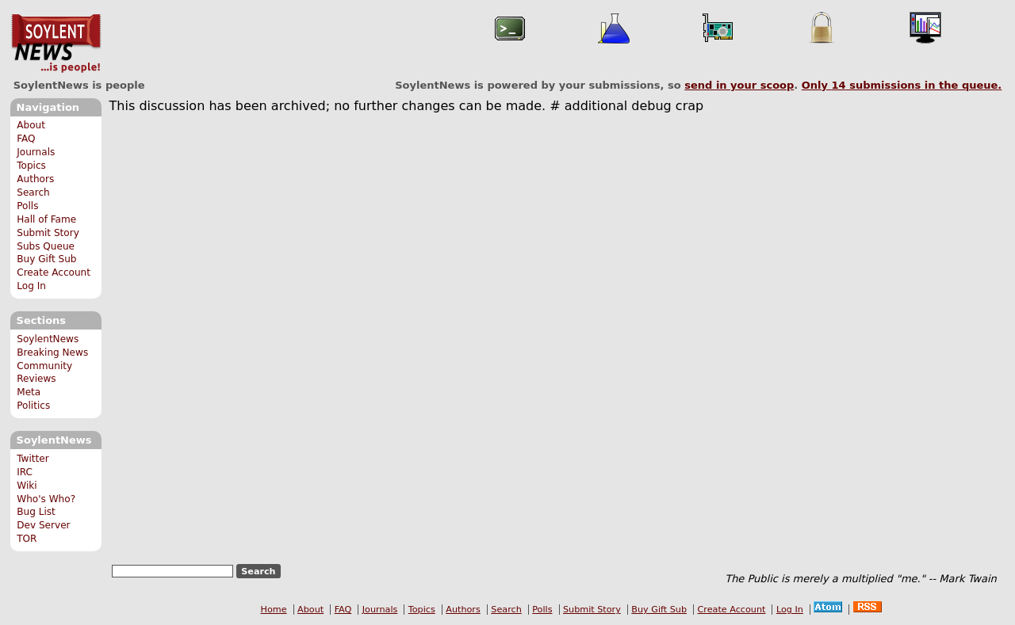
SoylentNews (56, 43)
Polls (27, 206)
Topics (31, 165)
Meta (28, 392)
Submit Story (48, 232)
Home (274, 609)
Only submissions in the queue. (902, 85)
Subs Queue (46, 246)
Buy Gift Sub (46, 259)
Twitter (32, 458)
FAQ (26, 138)
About (31, 125)
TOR (26, 538)
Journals (36, 152)
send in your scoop (739, 85)
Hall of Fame (46, 219)
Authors (35, 179)
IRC (25, 472)
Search (33, 192)
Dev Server (43, 525)
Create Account (53, 272)
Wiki (26, 485)
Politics (33, 405)
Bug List (36, 511)
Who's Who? (46, 499)
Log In (31, 286)
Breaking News (52, 352)
